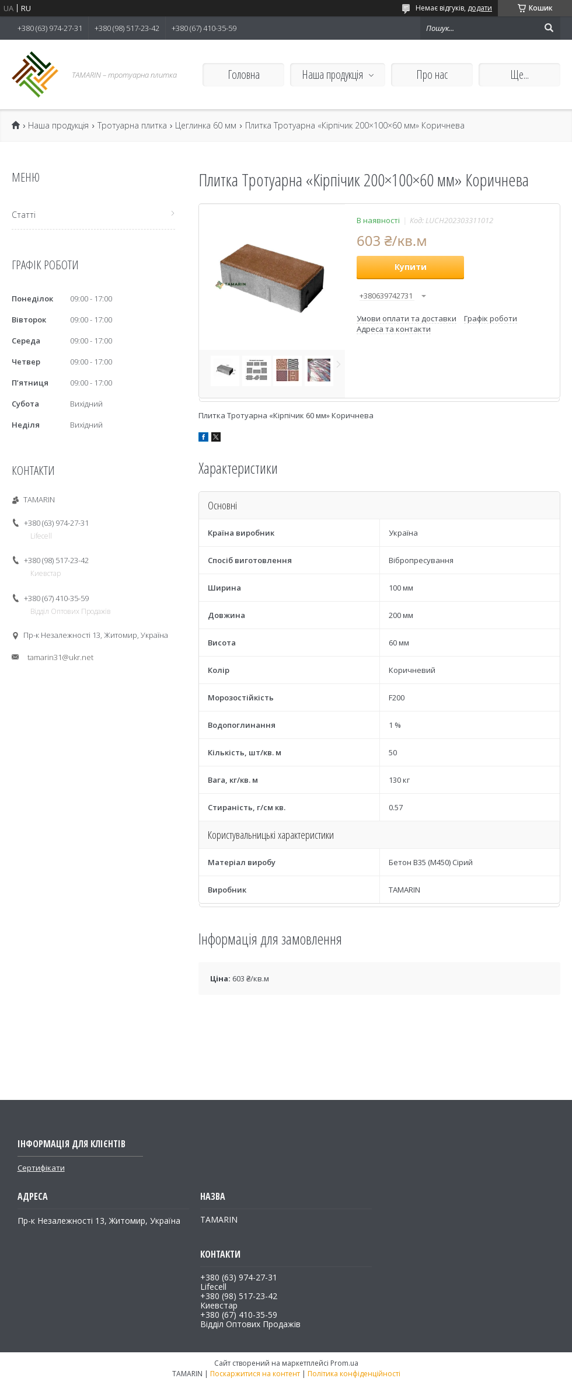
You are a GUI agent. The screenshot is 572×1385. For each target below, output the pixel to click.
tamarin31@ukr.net (60, 657)
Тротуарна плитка (132, 125)
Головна (244, 74)
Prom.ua (344, 1363)
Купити (411, 266)
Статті (24, 214)
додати (480, 8)
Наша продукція (332, 74)
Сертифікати (41, 1167)
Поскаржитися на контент (255, 1374)
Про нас (432, 74)
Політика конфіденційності (354, 1374)
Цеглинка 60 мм (205, 125)
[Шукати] (548, 28)
